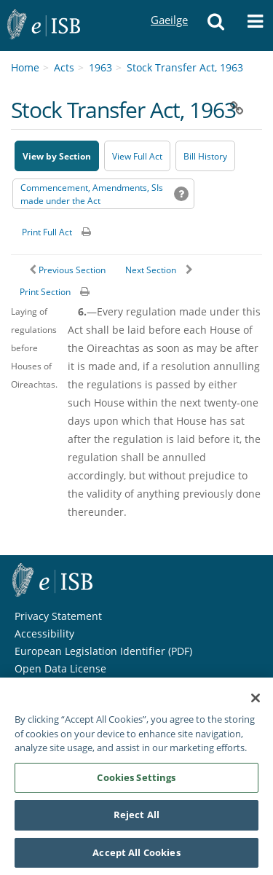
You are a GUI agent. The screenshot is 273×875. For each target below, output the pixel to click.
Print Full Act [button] (47, 232)
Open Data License (60, 668)
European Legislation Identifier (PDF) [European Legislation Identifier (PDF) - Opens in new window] (103, 651)
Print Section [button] (45, 292)
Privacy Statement (58, 616)
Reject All (136, 820)
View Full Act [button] (137, 156)
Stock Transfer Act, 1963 (185, 67)
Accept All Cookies (136, 858)
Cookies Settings (136, 782)
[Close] (256, 704)
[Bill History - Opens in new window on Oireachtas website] (205, 156)
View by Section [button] (57, 156)
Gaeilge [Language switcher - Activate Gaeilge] (169, 6)
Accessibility (44, 633)
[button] (215, 25)
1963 (100, 67)
